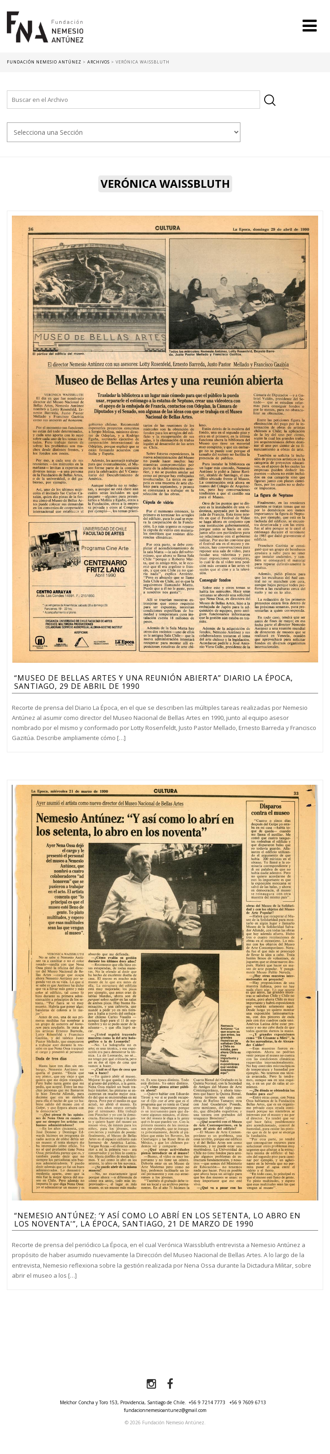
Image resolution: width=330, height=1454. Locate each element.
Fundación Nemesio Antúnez (45, 32)
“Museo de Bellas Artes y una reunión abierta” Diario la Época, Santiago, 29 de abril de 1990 (153, 682)
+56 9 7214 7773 (207, 1402)
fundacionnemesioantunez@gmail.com (165, 1410)
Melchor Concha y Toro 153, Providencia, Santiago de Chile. (123, 1402)
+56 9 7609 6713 (247, 1402)
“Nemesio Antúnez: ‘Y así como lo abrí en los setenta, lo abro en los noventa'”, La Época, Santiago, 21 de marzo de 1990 (157, 1220)
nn (123, 132)
